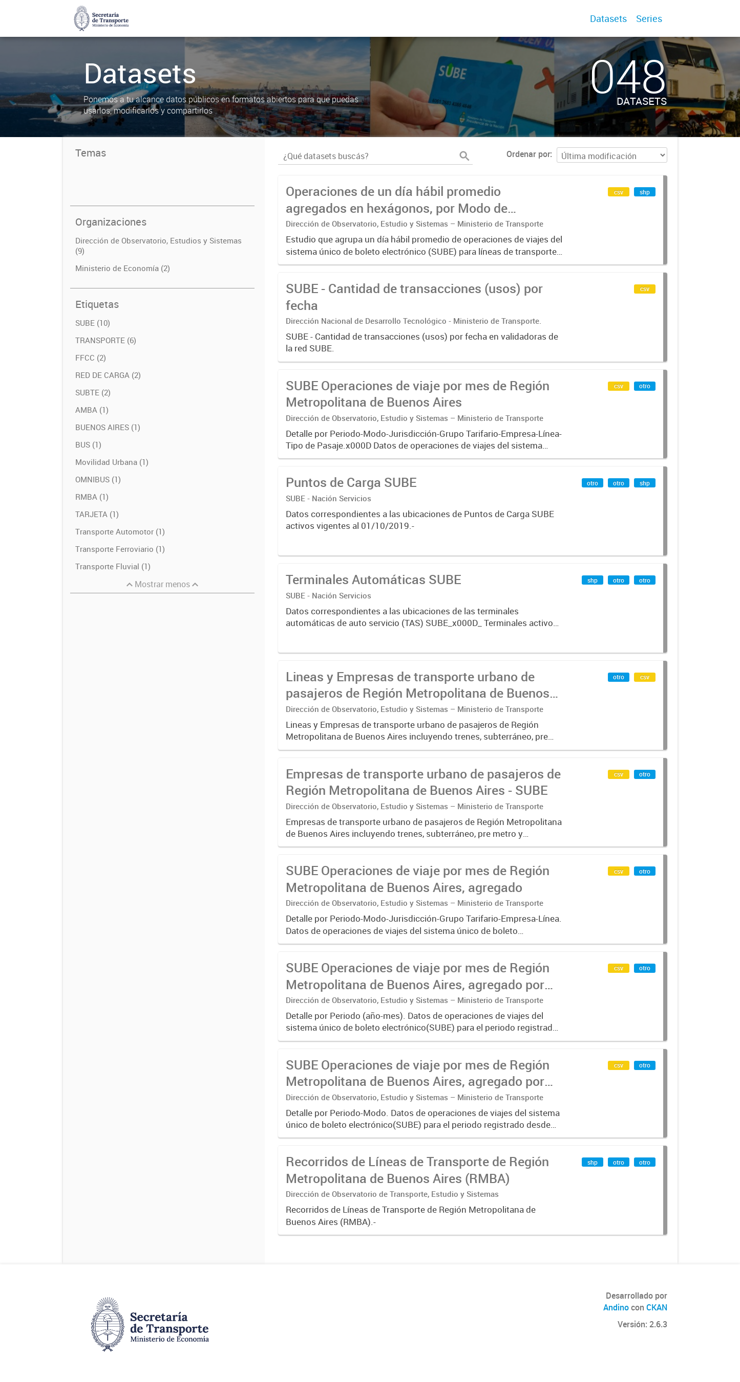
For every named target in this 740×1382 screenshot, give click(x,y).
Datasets (608, 18)
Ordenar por (528, 154)
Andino (616, 1307)
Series (649, 18)
